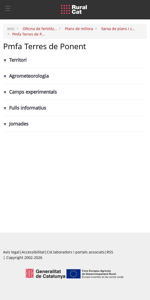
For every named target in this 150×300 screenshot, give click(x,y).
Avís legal (11, 252)
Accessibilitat (33, 252)
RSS (110, 252)
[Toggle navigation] (8, 8)
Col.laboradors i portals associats (76, 252)
